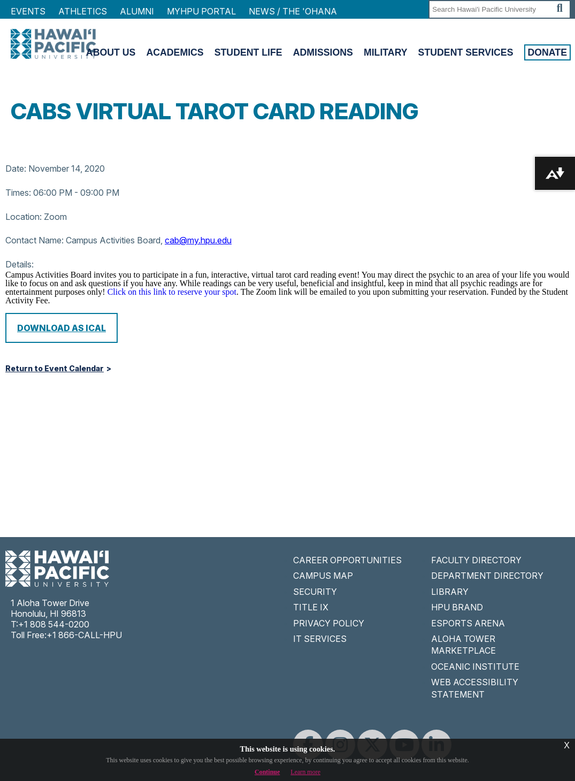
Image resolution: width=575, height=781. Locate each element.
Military (386, 52)
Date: (15, 168)
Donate (548, 52)
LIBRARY (450, 591)
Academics (174, 52)
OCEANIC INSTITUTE (475, 666)
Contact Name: (34, 240)
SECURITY (315, 591)
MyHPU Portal (201, 11)
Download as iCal (61, 328)
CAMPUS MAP (323, 575)
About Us (111, 52)
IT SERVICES (320, 638)
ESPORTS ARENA (468, 623)
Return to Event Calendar (54, 368)
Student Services (465, 52)
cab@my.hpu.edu (198, 240)
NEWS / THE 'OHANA (293, 11)
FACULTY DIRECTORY (476, 560)
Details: (19, 264)
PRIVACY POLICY (328, 623)
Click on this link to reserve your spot (172, 291)
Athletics (82, 11)
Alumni (137, 11)
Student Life (248, 52)
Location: (23, 216)
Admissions (323, 52)
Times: (18, 192)
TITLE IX (310, 607)
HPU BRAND (457, 607)
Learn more (305, 772)
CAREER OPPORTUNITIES (347, 560)
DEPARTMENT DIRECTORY (487, 575)
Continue (267, 772)
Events (28, 11)
